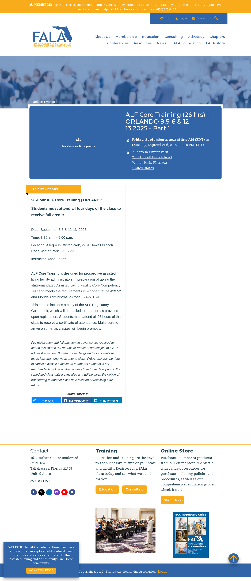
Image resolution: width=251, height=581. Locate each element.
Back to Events (41, 102)
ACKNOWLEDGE (41, 570)
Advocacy (196, 37)
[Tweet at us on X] (41, 496)
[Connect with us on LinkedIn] (49, 496)
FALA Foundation (186, 43)
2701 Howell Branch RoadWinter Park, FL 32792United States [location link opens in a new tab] (152, 162)
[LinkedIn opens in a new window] (107, 402)
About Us (102, 37)
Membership (126, 37)
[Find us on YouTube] (64, 496)
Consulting (174, 37)
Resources (143, 43)
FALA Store (215, 43)
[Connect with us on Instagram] (56, 496)
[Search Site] (216, 18)
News (161, 43)
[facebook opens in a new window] (77, 402)
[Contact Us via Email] (72, 496)
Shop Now (172, 504)
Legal (162, 576)
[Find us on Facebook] (33, 496)
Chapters (217, 37)
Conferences (118, 43)
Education (150, 37)
